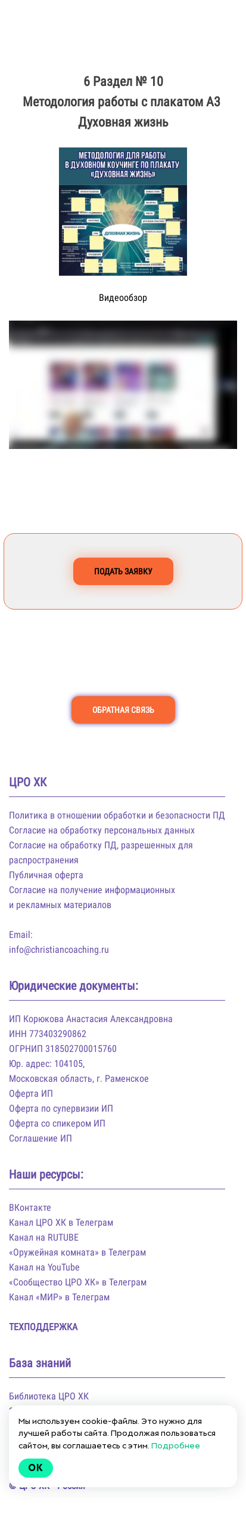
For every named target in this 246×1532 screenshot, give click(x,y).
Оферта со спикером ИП (57, 1123)
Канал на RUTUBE (44, 1237)
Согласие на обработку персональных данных (102, 830)
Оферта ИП (31, 1093)
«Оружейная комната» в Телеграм (77, 1252)
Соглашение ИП (40, 1138)
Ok (35, 1468)
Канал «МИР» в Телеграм (59, 1297)
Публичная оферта (46, 875)
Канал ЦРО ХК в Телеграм (61, 1222)
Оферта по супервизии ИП (61, 1108)
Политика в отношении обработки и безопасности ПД (117, 815)
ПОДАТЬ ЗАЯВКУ (123, 571)
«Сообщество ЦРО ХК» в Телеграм (78, 1282)
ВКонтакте (30, 1207)
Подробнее (175, 1445)
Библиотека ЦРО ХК (49, 1396)
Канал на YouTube (44, 1267)
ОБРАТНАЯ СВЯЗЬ (123, 710)
